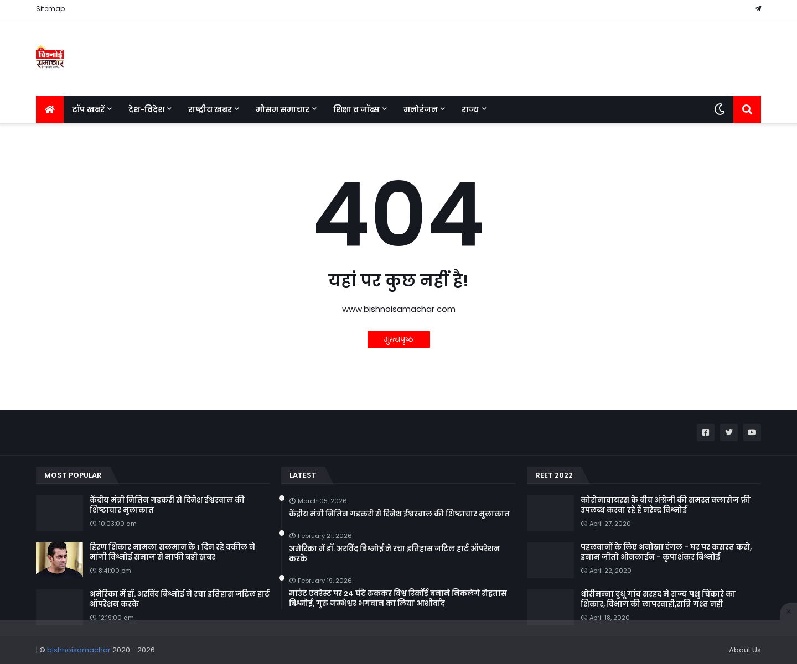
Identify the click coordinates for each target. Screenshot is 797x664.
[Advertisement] (398, 642)
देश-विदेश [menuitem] (146, 109)
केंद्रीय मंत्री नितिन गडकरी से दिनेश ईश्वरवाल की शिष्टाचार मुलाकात (167, 505)
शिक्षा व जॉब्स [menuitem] (356, 109)
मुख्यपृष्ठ (398, 339)
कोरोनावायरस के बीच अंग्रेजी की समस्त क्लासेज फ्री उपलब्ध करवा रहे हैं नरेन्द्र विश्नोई (666, 505)
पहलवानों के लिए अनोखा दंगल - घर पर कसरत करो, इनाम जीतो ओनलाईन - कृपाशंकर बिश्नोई (666, 552)
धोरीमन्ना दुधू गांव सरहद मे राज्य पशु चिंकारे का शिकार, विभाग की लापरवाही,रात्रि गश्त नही (658, 599)
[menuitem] (50, 109)
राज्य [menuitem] (470, 109)
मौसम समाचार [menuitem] (282, 109)
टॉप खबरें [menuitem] (88, 109)
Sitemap (50, 8)
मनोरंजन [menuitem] (420, 109)
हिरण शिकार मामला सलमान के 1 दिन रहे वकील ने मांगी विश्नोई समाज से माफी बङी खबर (172, 552)
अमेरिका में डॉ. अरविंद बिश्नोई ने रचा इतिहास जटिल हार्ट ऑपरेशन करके (180, 599)
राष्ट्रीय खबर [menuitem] (210, 109)
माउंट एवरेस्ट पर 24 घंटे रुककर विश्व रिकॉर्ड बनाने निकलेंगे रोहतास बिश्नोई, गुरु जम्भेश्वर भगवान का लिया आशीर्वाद (398, 599)
